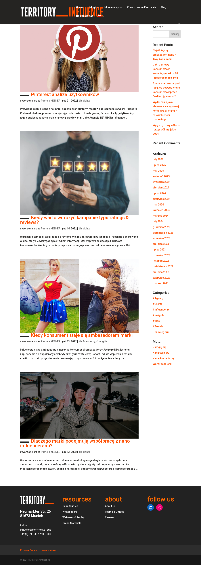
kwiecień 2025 (161, 176)
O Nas (79, 7)
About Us (110, 506)
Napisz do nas (84, 16)
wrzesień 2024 (161, 181)
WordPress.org (162, 363)
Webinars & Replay (73, 517)
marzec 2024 (161, 215)
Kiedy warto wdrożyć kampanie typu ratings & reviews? (74, 220)
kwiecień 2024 (161, 210)
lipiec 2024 (159, 193)
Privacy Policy (28, 550)
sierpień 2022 (161, 272)
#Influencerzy (87, 341)
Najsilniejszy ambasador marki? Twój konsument (164, 55)
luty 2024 (158, 221)
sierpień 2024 (161, 187)
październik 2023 (163, 232)
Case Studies (70, 506)
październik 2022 (163, 266)
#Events (157, 303)
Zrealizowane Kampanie (141, 7)
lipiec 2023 (159, 249)
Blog (163, 7)
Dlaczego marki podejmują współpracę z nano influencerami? (75, 443)
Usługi (92, 7)
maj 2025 (158, 170)
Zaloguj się (159, 347)
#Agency (158, 298)
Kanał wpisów (161, 352)
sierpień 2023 (161, 243)
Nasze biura (48, 550)
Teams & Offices (114, 511)
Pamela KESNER (50, 100)
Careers (110, 517)
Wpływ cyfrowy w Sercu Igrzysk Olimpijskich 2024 (166, 129)
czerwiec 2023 (161, 255)
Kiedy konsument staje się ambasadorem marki (76, 335)
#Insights (84, 100)
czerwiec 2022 (161, 277)
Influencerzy (111, 7)
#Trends (158, 326)
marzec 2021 (161, 283)
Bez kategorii (161, 332)
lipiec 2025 (159, 165)
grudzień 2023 (161, 227)
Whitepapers (69, 511)
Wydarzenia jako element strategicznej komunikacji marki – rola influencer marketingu (166, 111)
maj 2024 (158, 204)
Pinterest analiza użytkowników (59, 94)
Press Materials (71, 523)
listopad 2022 (161, 260)
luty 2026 (158, 159)
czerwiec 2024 (161, 198)
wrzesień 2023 (161, 238)
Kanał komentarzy (163, 358)
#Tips (156, 320)
